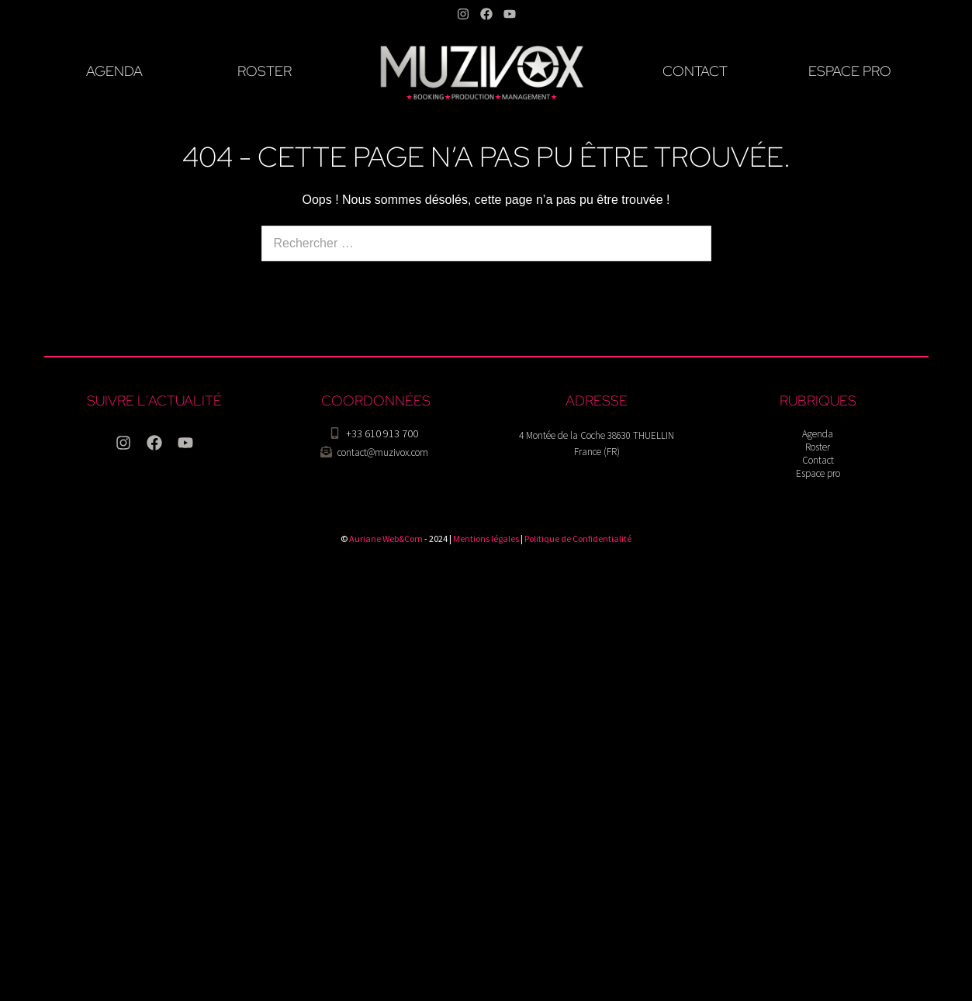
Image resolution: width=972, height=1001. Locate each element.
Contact (818, 460)
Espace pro (818, 473)
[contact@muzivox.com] (326, 451)
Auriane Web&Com (386, 538)
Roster (817, 447)
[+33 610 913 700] (335, 433)
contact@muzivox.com (382, 452)
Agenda (817, 433)
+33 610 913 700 (382, 433)
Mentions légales (486, 538)
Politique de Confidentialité (577, 538)
